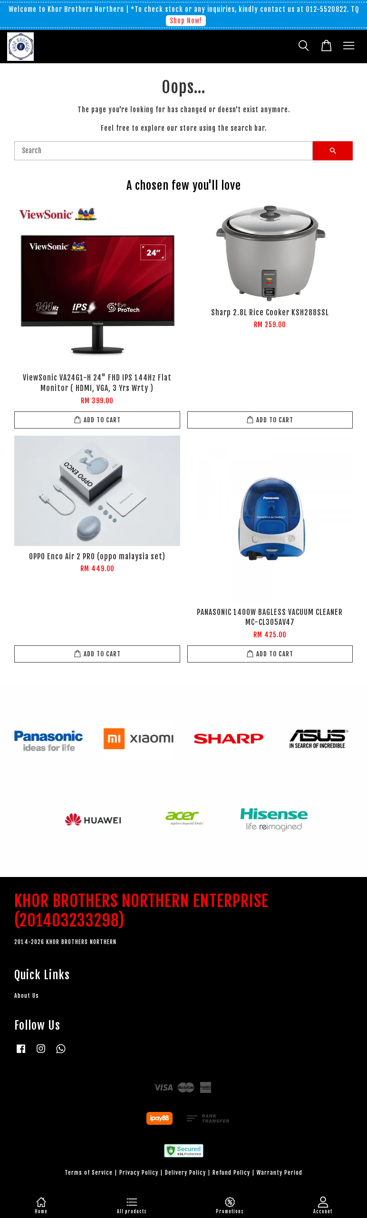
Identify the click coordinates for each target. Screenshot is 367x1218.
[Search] (163, 150)
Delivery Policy (185, 1172)
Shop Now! (186, 21)
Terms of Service (89, 1172)
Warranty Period (279, 1172)
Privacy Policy (138, 1172)
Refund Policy (231, 1172)
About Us (26, 995)
